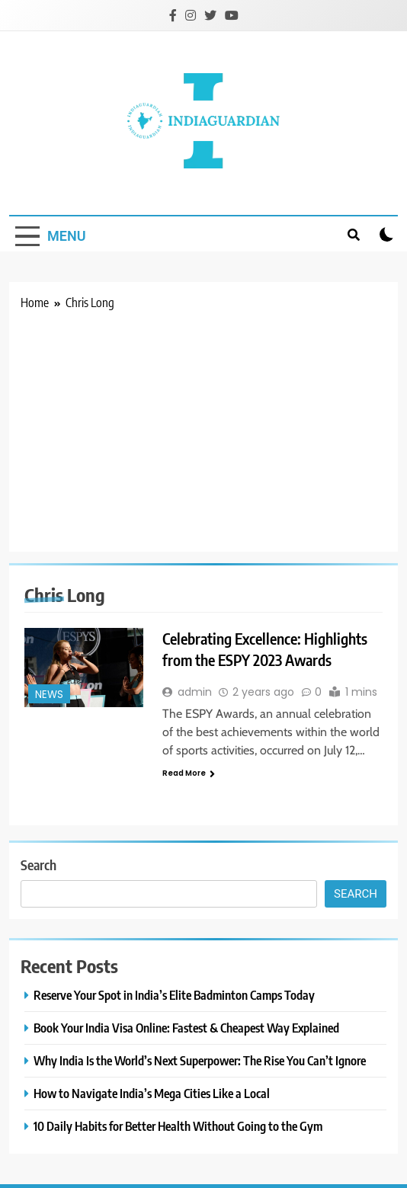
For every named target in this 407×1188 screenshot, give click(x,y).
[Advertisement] (203, 426)
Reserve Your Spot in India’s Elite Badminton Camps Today (174, 995)
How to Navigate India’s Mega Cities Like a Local (152, 1093)
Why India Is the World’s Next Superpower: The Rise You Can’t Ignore (200, 1060)
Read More (188, 773)
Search (38, 864)
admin (195, 692)
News (49, 694)
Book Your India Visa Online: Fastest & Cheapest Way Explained (186, 1028)
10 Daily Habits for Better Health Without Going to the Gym (178, 1126)
